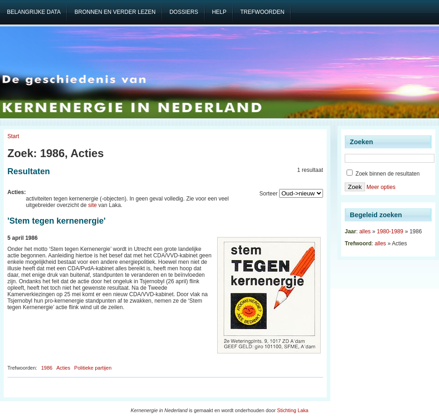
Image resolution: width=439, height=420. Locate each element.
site (92, 205)
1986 (46, 368)
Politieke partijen (93, 368)
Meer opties (381, 187)
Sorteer (268, 193)
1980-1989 (390, 231)
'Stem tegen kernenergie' (56, 220)
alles (365, 231)
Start (13, 136)
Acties (63, 368)
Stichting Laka (293, 410)
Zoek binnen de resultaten (383, 173)
